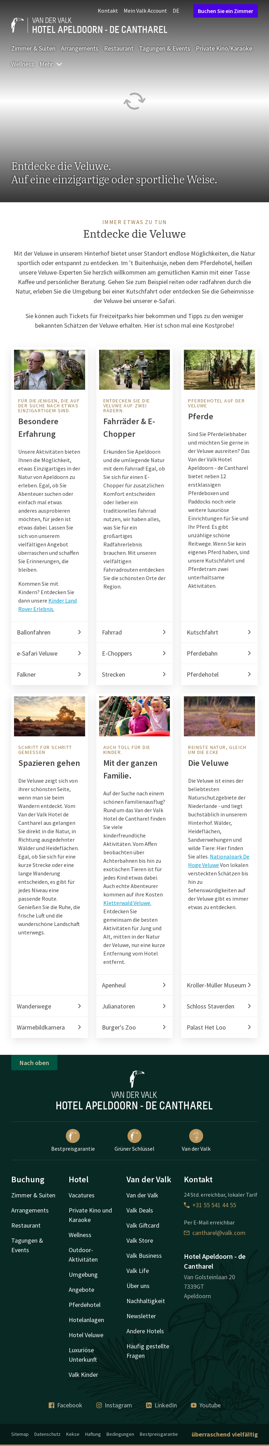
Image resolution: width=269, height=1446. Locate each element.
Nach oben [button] (34, 1063)
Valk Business (144, 1255)
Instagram (114, 1405)
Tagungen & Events (164, 48)
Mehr (51, 64)
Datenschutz (47, 1434)
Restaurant (118, 48)
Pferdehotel (85, 1305)
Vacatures (82, 1195)
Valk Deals (139, 1210)
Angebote (81, 1290)
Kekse (73, 1434)
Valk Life (137, 1271)
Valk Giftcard (142, 1225)
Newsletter (141, 1316)
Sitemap (20, 1434)
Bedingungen (120, 1434)
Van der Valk (196, 1140)
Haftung (93, 1434)
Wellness (22, 64)
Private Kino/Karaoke (224, 48)
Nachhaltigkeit (145, 1301)
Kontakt (108, 10)
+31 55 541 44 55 (210, 1205)
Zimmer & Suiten (33, 48)
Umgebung (83, 1274)
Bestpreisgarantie (73, 1140)
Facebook (65, 1405)
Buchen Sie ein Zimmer (225, 10)
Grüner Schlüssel (134, 1140)
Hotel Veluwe (86, 1335)
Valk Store (139, 1240)
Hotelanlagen (86, 1320)
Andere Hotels (145, 1331)
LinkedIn (161, 1405)
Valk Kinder (83, 1375)
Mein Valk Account (145, 10)
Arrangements (79, 48)
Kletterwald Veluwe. (127, 902)
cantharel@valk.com (215, 1233)
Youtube (206, 1405)
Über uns (138, 1286)
